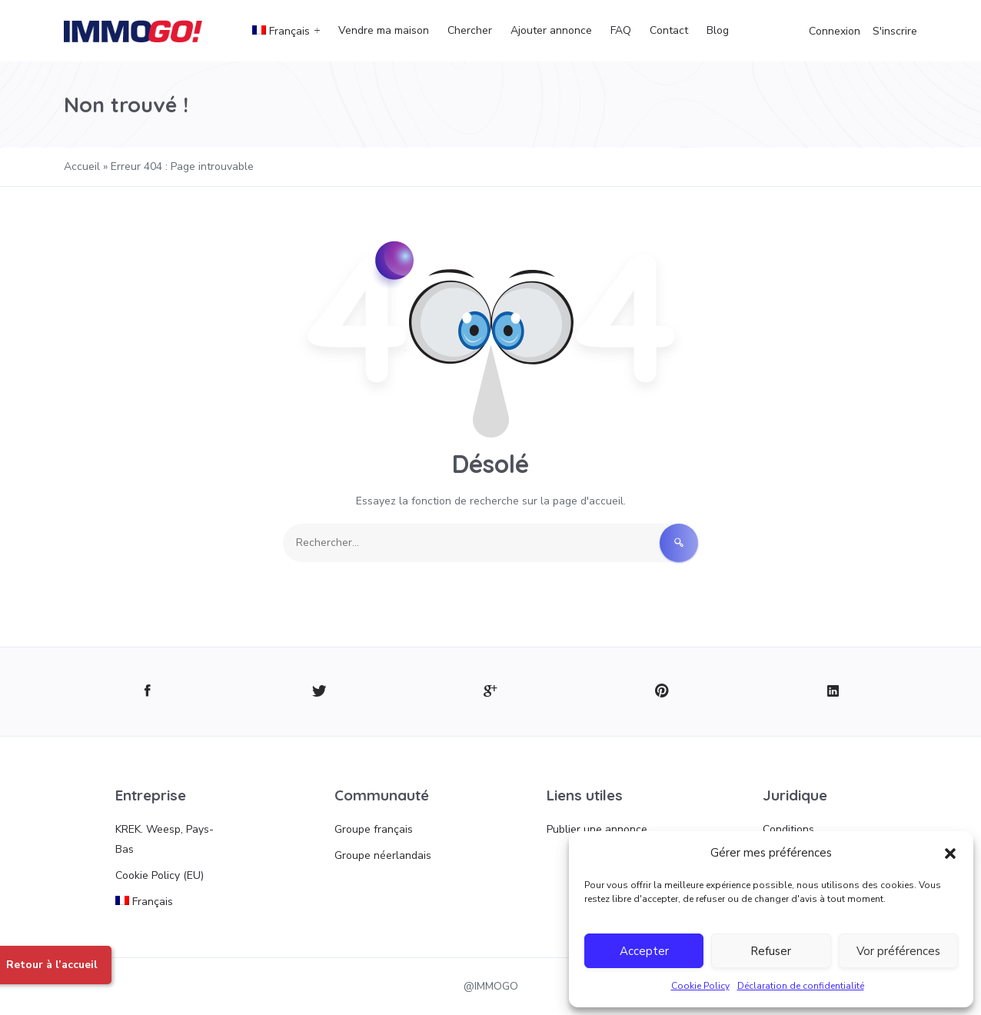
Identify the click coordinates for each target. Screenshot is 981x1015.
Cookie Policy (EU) (159, 875)
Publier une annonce (597, 829)
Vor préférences (898, 951)
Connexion (834, 31)
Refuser (770, 951)
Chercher (469, 30)
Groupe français (373, 829)
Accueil (82, 166)
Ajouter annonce (551, 30)
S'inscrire (895, 31)
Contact (669, 30)
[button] (950, 852)
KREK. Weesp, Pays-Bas (164, 839)
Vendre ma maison (383, 30)
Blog (718, 30)
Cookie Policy (700, 986)
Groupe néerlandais (382, 855)
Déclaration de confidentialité (800, 986)
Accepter (644, 951)
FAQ (620, 30)
